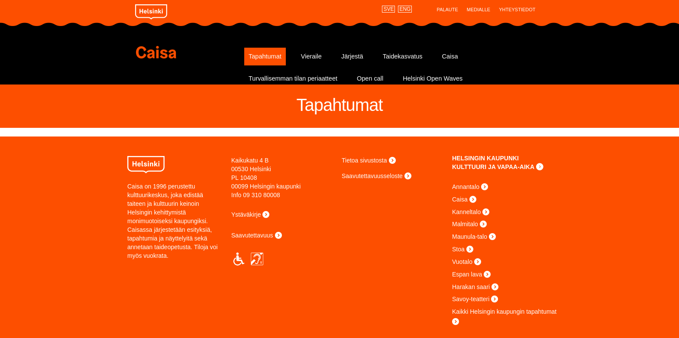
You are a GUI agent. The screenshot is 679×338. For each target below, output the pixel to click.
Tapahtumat (265, 56)
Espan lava (467, 274)
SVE (388, 9)
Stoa (458, 249)
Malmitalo (465, 224)
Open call (370, 78)
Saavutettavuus (252, 235)
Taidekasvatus (403, 56)
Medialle (478, 9)
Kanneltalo (466, 211)
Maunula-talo (469, 236)
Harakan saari (471, 286)
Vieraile (311, 56)
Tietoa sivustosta (364, 160)
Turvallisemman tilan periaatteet (293, 78)
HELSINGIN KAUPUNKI (485, 158)
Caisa (187, 52)
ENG (405, 9)
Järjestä (352, 56)
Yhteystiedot (517, 9)
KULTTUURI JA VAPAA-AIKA (493, 166)
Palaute (447, 9)
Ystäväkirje (246, 214)
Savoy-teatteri (470, 299)
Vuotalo (462, 261)
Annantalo (465, 186)
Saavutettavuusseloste (372, 175)
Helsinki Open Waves (432, 78)
